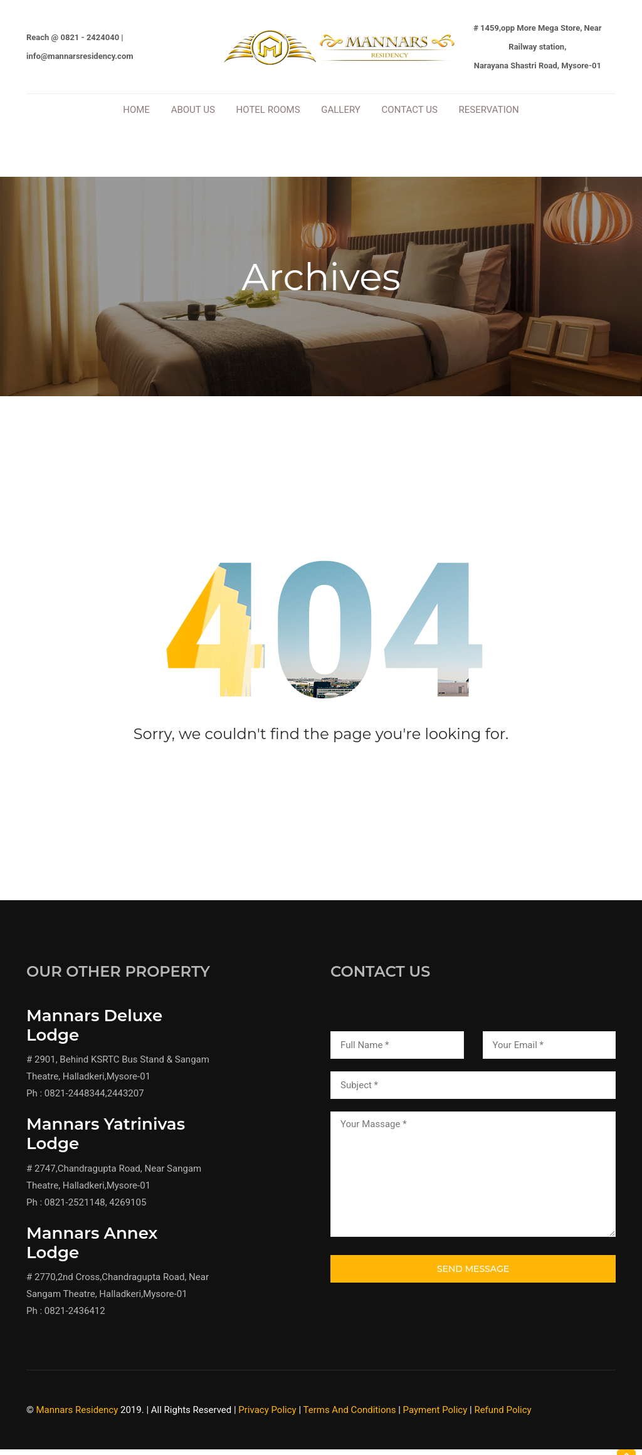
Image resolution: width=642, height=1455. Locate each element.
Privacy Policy (267, 1417)
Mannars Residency (77, 1417)
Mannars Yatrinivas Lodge (105, 1141)
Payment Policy (435, 1417)
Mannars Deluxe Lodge (94, 1033)
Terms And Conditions (349, 1417)
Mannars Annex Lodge (91, 1249)
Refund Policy (502, 1417)
